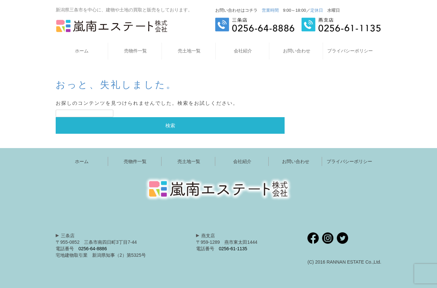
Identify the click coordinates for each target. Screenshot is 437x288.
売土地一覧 (189, 50)
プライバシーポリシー (350, 50)
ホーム (82, 50)
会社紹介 (243, 50)
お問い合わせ (296, 50)
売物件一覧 (135, 50)
